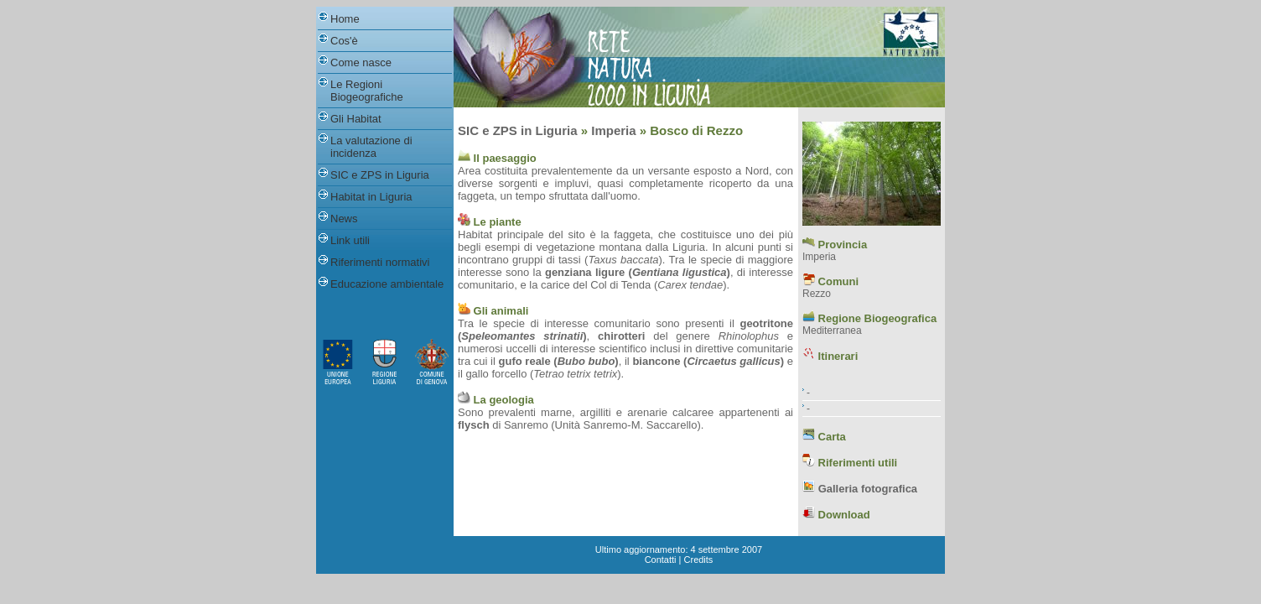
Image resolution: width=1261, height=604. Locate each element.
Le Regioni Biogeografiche (366, 90)
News (344, 218)
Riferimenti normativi (379, 262)
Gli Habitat (355, 118)
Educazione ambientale (387, 284)
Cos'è (344, 40)
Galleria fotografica (867, 488)
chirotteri (621, 336)
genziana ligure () (637, 272)
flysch (474, 425)
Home (345, 19)
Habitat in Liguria (371, 196)
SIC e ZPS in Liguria (379, 175)
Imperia (613, 130)
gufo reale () (559, 361)
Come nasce (361, 62)
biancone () (708, 361)
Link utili (350, 240)
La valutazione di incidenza (371, 146)
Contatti (661, 560)
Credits (699, 560)
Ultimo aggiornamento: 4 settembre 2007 (678, 549)
